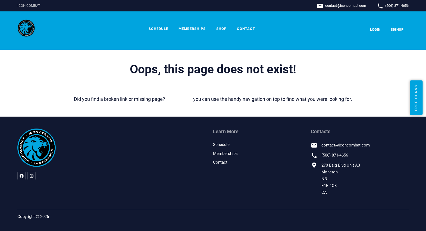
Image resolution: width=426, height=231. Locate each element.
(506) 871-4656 (397, 6)
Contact (246, 29)
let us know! (179, 99)
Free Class (416, 98)
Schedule (158, 29)
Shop (221, 29)
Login (375, 29)
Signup (397, 29)
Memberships (192, 29)
